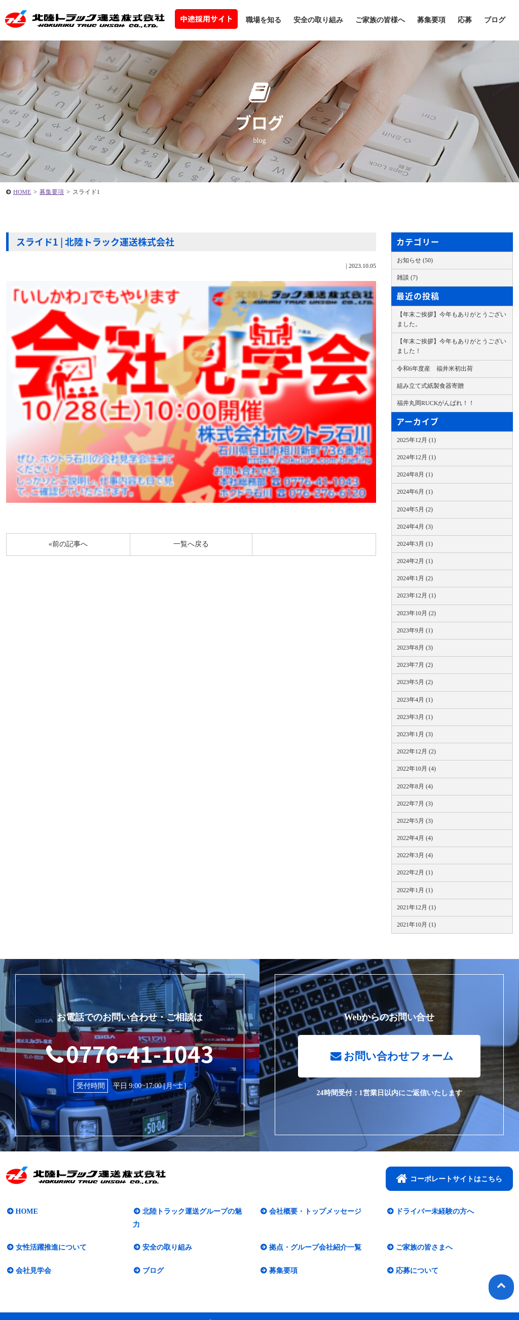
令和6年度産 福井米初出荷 (435, 368)
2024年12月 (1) (416, 457)
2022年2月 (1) (415, 872)
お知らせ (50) (415, 260)
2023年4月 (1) (415, 699)
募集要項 (431, 20)
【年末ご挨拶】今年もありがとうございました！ (451, 346)
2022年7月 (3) (415, 803)
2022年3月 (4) (415, 855)
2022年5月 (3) (415, 820)
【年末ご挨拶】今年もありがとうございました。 (451, 319)
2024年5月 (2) (415, 509)
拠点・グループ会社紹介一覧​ (314, 1235)
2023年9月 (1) (415, 630)
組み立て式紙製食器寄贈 (430, 385)
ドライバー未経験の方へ (434, 1212)
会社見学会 (32, 1258)
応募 (465, 20)
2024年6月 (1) (415, 491)
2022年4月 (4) (415, 838)
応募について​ (416, 1258)
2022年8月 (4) (415, 786)
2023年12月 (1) (416, 595)
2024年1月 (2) (415, 578)
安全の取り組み (318, 20)
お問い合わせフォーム (392, 1057)
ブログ (494, 20)
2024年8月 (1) (415, 474)
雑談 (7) (407, 277)
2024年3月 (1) (415, 543)
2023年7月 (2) (415, 664)
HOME (22, 191)
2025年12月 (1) (416, 440)
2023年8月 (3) (415, 647)
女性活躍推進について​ (50, 1235)
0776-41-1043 (130, 1053)
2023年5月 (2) (415, 682)
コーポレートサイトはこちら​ (449, 1179)
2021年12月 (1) (416, 907)
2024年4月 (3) (415, 526)
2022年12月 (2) (416, 751)
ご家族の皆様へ (380, 20)
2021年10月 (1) (416, 924)
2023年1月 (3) (415, 734)
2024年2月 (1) (415, 561)
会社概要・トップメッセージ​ (314, 1212)
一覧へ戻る (191, 544)
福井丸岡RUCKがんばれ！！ (435, 403)
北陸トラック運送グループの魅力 (194, 1212)
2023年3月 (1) (415, 717)
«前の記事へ (68, 544)
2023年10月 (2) (416, 613)
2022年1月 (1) (415, 890)
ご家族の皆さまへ (423, 1235)
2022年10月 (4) (416, 768)
